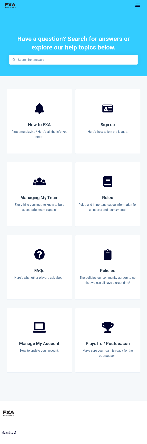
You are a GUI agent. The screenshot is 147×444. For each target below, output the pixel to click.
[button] (137, 5)
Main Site (9, 432)
